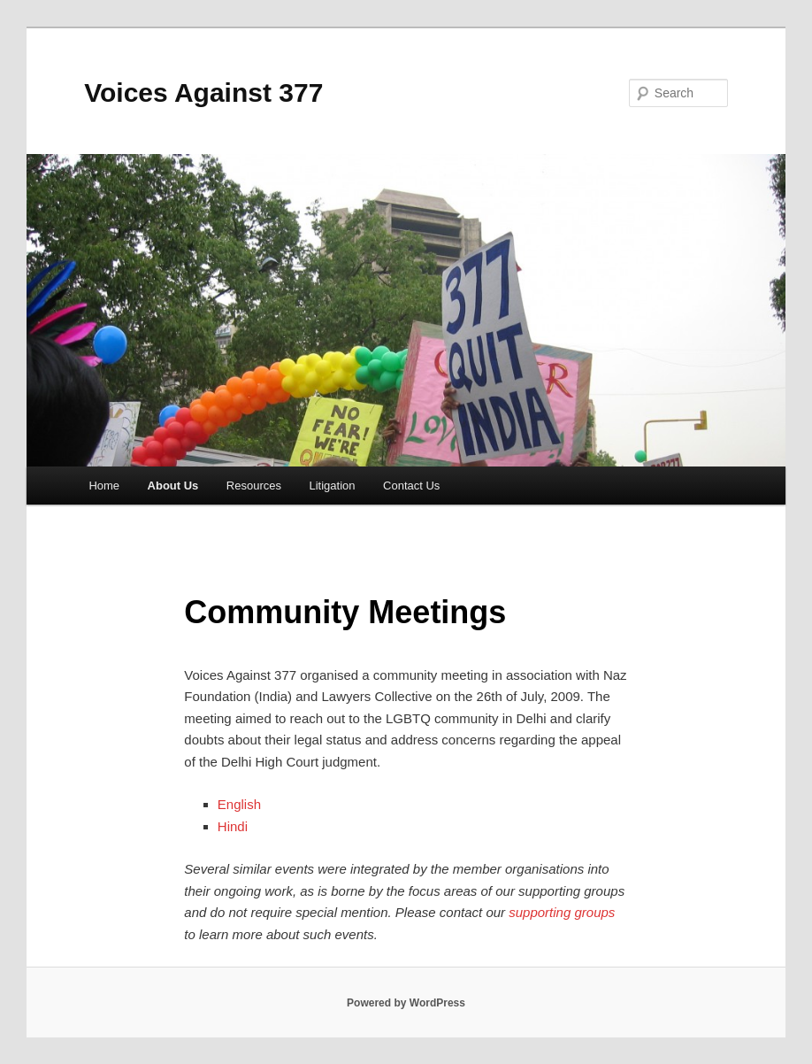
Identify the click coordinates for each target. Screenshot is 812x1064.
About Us (173, 485)
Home (103, 485)
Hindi (234, 826)
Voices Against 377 (203, 92)
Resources (253, 485)
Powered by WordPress (406, 1003)
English (241, 804)
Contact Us (411, 485)
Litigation (333, 485)
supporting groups (562, 912)
